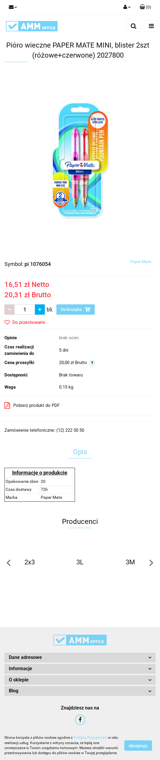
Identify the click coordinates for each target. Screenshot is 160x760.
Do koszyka (75, 309)
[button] (145, 7)
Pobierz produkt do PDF (32, 405)
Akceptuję (138, 745)
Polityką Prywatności (90, 737)
